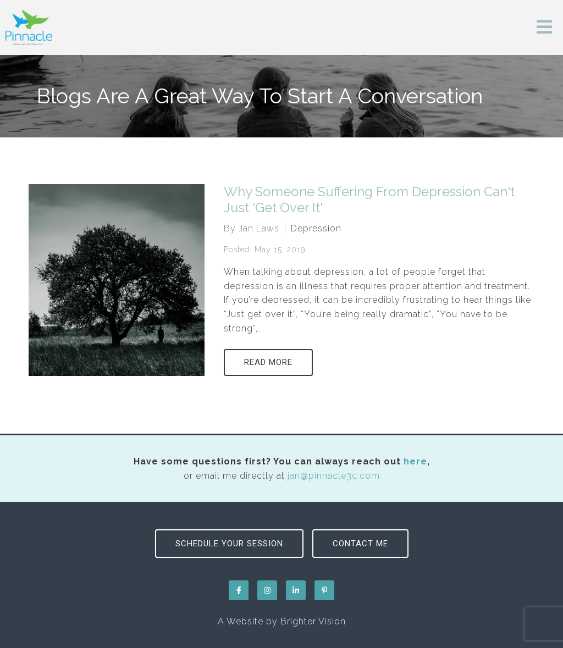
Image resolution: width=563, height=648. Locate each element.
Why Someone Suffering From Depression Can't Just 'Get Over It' (369, 199)
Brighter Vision (313, 621)
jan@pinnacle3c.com (334, 475)
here (415, 461)
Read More (268, 362)
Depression (316, 228)
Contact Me (360, 544)
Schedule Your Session (229, 544)
